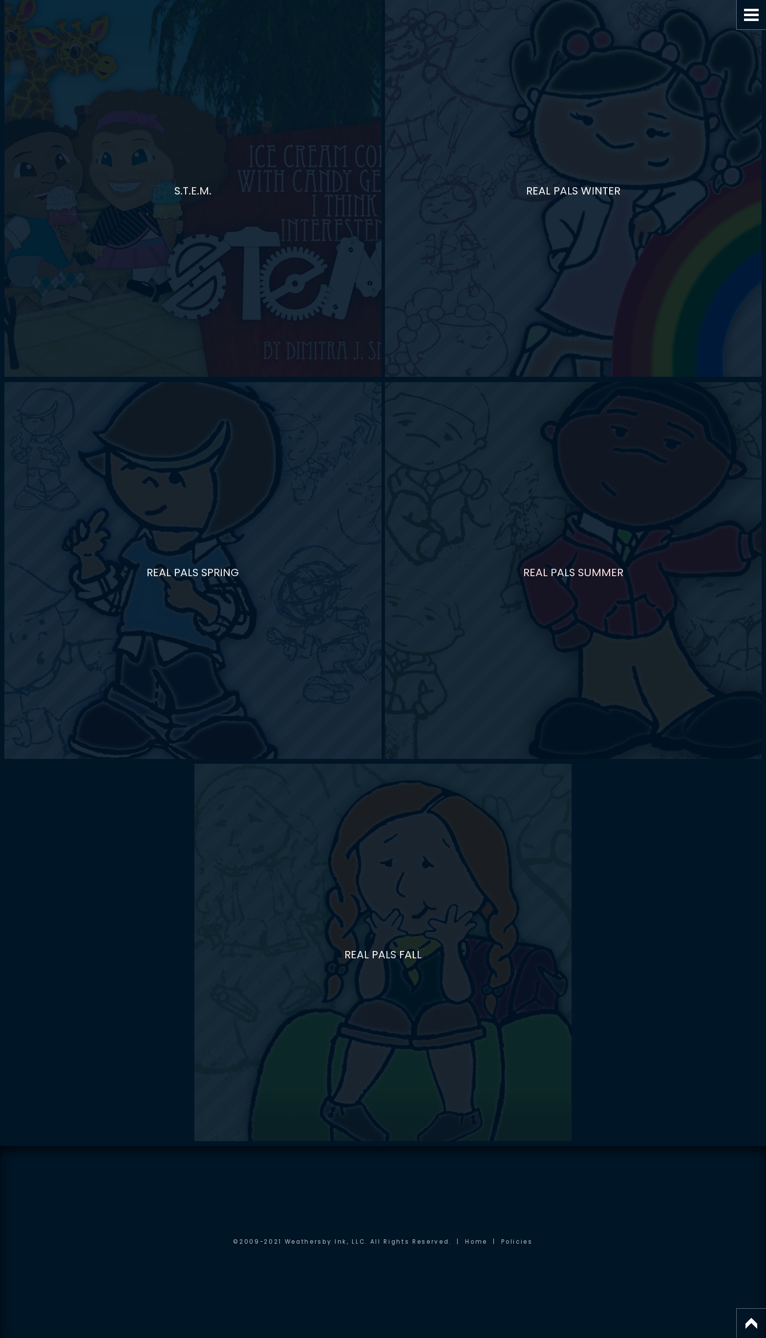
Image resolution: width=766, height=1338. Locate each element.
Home (476, 1242)
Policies (516, 1242)
